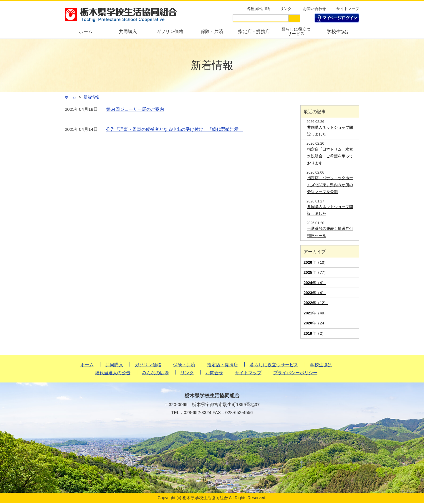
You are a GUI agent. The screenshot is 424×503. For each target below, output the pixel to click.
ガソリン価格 (169, 31)
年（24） (316, 323)
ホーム (87, 364)
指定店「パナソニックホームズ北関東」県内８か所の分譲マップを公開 (330, 185)
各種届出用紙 (258, 8)
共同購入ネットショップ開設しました (330, 130)
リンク (286, 8)
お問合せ (214, 372)
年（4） (315, 283)
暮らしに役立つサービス (296, 31)
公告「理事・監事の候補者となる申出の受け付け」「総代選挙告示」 (174, 129)
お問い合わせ (314, 8)
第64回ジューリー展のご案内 (135, 109)
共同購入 (128, 31)
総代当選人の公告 (112, 372)
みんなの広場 (155, 372)
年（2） (315, 333)
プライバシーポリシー (295, 372)
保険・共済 (212, 31)
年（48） (316, 313)
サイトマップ (347, 8)
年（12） (316, 303)
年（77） (316, 272)
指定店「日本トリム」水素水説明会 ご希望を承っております (330, 156)
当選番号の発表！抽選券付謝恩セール (330, 232)
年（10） (316, 262)
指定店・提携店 (254, 31)
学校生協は (338, 31)
